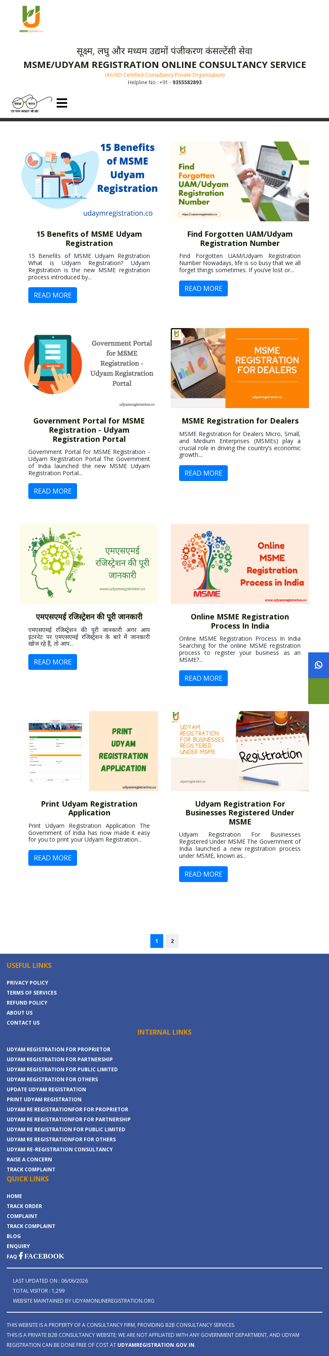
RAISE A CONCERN (29, 1159)
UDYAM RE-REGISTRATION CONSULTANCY (60, 1149)
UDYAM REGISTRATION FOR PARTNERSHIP (60, 1059)
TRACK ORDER (24, 1206)
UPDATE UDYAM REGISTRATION (46, 1089)
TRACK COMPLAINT (31, 1169)
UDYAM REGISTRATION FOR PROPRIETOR (58, 1049)
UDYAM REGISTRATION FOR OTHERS (52, 1079)
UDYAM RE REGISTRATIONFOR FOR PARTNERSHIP (69, 1119)
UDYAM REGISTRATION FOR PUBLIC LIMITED (62, 1069)
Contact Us (23, 1022)
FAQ (12, 1256)
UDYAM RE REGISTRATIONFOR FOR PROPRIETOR (67, 1109)
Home (14, 1196)
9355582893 (187, 82)
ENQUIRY (18, 1246)
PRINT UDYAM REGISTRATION (44, 1099)
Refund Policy (27, 1002)
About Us (19, 1012)
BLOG (14, 1236)
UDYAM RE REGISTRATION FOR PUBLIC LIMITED (66, 1129)
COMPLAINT (22, 1216)
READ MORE (53, 295)
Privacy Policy (27, 982)
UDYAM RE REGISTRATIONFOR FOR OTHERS (61, 1139)
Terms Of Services (32, 992)
